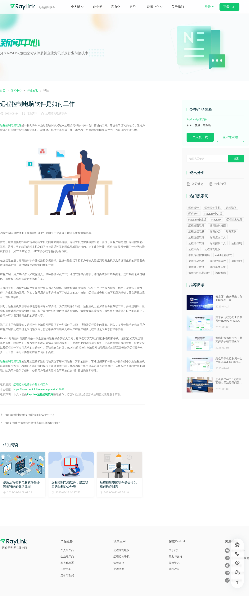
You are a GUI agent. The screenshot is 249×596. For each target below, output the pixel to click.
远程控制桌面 (218, 225)
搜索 (236, 158)
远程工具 (231, 231)
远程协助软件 (234, 219)
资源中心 (153, 6)
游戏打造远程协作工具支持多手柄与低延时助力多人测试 (228, 339)
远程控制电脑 (212, 249)
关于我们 (178, 6)
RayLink (216, 219)
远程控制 (236, 243)
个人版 (75, 6)
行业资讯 (32, 113)
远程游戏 (220, 272)
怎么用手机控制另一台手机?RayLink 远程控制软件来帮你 (228, 360)
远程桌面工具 (218, 237)
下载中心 (229, 6)
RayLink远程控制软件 (40, 394)
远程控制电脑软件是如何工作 (30, 384)
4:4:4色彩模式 (223, 255)
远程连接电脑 (196, 231)
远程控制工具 (218, 243)
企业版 (97, 6)
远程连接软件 (196, 237)
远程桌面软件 (196, 225)
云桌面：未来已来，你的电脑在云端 (228, 298)
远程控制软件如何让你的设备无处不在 (32, 414)
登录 (210, 9)
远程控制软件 (218, 261)
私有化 (115, 6)
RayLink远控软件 (197, 119)
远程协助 (236, 261)
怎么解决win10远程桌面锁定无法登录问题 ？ (228, 381)
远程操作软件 (196, 243)
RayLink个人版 (213, 213)
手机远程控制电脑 (199, 255)
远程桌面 (193, 249)
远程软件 (193, 213)
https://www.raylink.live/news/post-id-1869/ (38, 389)
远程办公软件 (196, 266)
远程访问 (231, 207)
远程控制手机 (212, 207)
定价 (132, 6)
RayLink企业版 (197, 219)
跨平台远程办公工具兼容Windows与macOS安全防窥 (228, 319)
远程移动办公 (196, 261)
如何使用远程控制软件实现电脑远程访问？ (35, 422)
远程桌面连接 (218, 266)
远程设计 (193, 207)
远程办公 (215, 231)
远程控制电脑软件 (56, 113)
